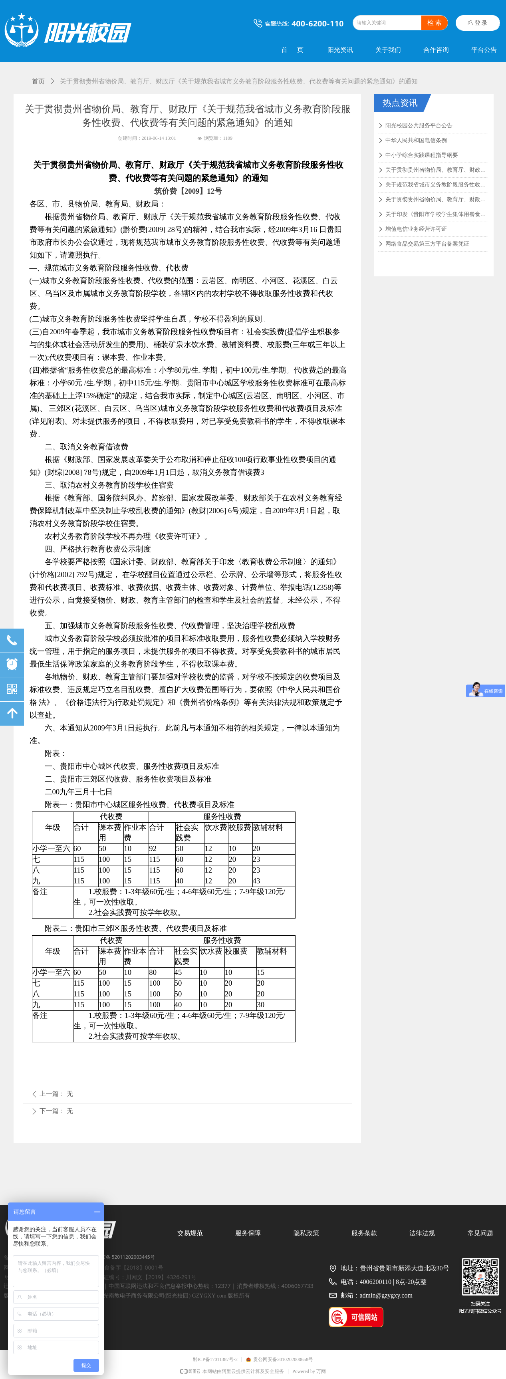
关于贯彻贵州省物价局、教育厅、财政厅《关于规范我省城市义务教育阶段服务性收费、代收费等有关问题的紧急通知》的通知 (436, 170)
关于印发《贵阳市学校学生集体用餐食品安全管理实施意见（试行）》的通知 (436, 214)
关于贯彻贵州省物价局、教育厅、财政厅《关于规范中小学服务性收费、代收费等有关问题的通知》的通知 (436, 199)
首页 (38, 81)
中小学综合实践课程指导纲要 (421, 155)
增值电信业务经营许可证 (416, 229)
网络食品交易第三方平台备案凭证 (427, 244)
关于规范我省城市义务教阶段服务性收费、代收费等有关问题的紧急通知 (436, 185)
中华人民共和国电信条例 (416, 140)
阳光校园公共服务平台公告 (418, 126)
